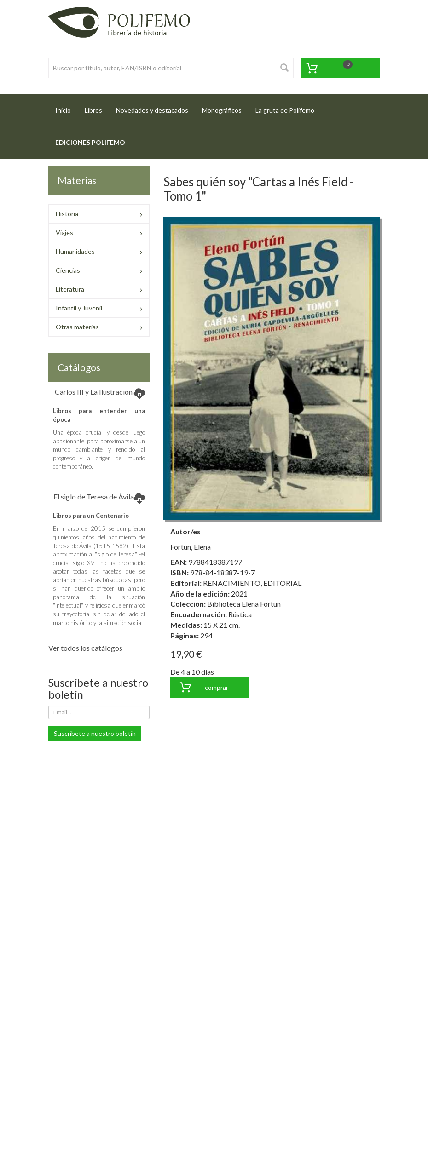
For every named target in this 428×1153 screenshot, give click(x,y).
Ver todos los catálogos (85, 647)
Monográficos (222, 110)
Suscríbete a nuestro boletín (95, 733)
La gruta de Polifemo (284, 110)
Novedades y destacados (152, 110)
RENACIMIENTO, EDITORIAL (252, 583)
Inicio (66, 107)
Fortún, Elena (190, 546)
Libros (93, 110)
